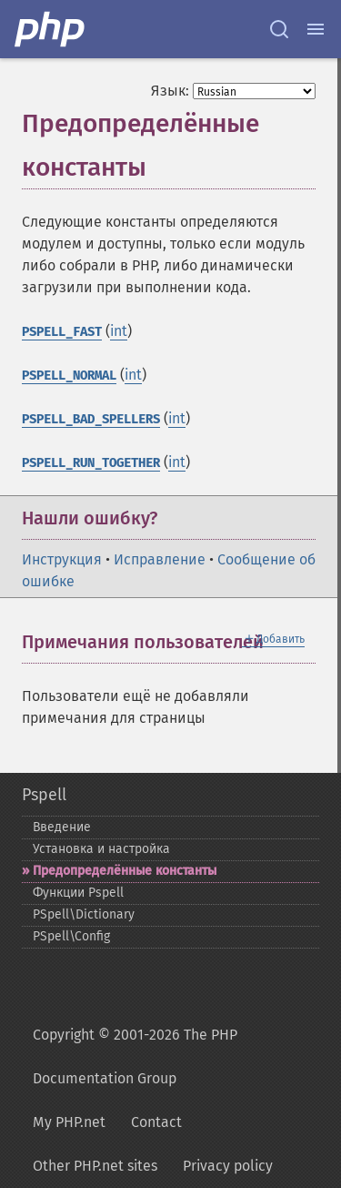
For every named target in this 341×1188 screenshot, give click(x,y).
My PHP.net (69, 1122)
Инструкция (62, 559)
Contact (156, 1122)
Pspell (44, 795)
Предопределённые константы (124, 870)
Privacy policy (228, 1165)
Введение (62, 827)
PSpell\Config (71, 936)
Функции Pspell (78, 892)
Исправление (160, 559)
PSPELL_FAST (62, 332)
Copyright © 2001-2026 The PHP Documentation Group (135, 1056)
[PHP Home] (51, 29)
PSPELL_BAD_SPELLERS (91, 419)
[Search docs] (279, 29)
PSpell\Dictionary (84, 914)
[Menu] (315, 29)
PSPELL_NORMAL (69, 375)
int (118, 331)
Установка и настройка (101, 849)
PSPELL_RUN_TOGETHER (91, 463)
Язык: (170, 90)
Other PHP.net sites (95, 1165)
